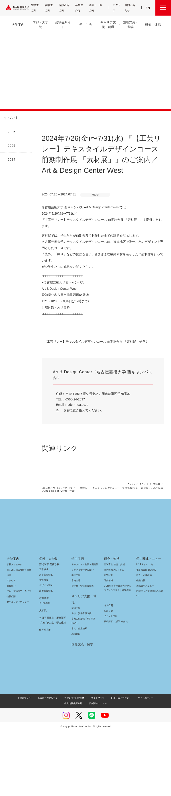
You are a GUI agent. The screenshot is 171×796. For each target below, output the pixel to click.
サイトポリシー (131, 762)
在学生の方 (50, 7)
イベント (10, 118)
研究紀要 (108, 646)
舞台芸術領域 (46, 645)
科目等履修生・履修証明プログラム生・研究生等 (52, 691)
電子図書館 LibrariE (146, 641)
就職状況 (75, 698)
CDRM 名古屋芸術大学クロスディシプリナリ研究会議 (117, 659)
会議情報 (140, 651)
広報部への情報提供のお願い (149, 664)
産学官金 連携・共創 (113, 635)
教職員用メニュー (144, 657)
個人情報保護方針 (153, 762)
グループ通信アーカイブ (18, 662)
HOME (132, 555)
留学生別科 (45, 701)
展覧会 (156, 555)
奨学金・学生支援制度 (82, 657)
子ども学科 (44, 674)
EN (148, 8)
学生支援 (75, 646)
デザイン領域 (45, 656)
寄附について (15, 762)
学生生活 (77, 630)
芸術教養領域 (46, 661)
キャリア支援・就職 (83, 667)
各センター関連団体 (64, 762)
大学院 (43, 681)
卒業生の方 (81, 7)
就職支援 (75, 673)
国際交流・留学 (81, 709)
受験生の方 (36, 7)
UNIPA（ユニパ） (143, 635)
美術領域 (43, 651)
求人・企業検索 (78, 693)
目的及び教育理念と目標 (19, 641)
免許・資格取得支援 (80, 678)
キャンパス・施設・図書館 (83, 635)
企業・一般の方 (97, 7)
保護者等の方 (65, 7)
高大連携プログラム (113, 641)
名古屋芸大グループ (37, 762)
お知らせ (108, 677)
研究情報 (108, 651)
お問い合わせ (130, 7)
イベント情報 (110, 682)
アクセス (117, 7)
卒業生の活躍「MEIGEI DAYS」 (82, 686)
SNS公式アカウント (108, 762)
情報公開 (11, 667)
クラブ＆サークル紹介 (81, 641)
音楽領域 (43, 640)
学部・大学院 (47, 630)
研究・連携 (111, 630)
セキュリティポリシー (16, 673)
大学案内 (13, 630)
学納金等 (75, 651)
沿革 (9, 646)
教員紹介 (11, 657)
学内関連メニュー (148, 630)
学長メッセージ (14, 635)
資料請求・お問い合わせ (115, 688)
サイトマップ (86, 762)
